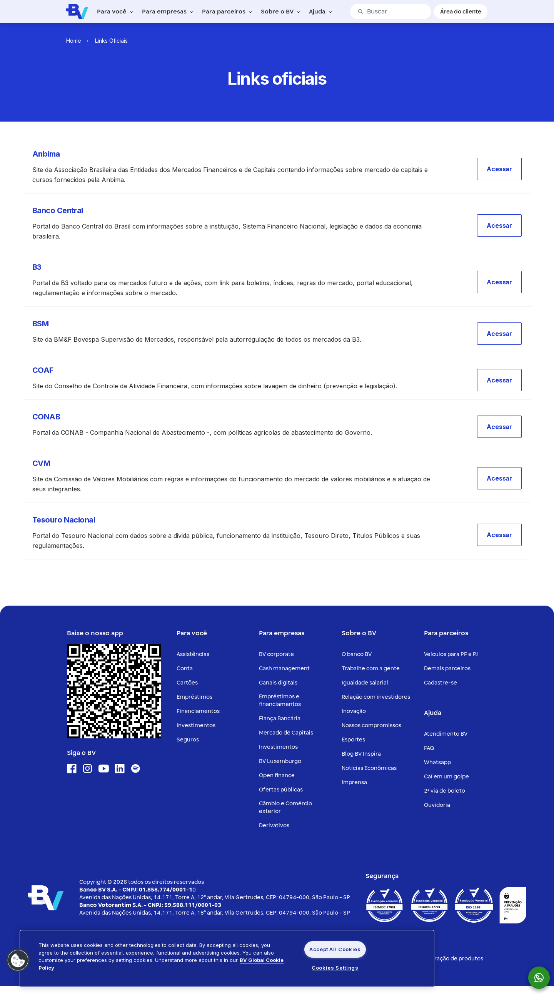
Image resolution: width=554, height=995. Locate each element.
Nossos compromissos (371, 725)
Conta (185, 668)
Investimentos (196, 725)
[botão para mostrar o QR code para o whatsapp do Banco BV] (543, 978)
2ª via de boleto (444, 791)
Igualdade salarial (365, 683)
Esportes (353, 740)
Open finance (277, 775)
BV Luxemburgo (280, 761)
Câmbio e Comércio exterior (285, 807)
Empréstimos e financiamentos (280, 700)
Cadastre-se (440, 683)
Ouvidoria (437, 805)
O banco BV (357, 654)
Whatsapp (437, 762)
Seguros (188, 740)
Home (73, 40)
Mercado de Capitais (286, 733)
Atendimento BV (445, 734)
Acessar (499, 169)
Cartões (187, 683)
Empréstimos (194, 697)
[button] (499, 169)
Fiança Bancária (279, 718)
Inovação (354, 711)
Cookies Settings (335, 968)
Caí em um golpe (446, 777)
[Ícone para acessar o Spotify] (135, 768)
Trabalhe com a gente (371, 668)
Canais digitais (278, 683)
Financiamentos (198, 711)
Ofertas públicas (281, 790)
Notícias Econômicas (369, 768)
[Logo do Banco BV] (77, 11)
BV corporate (276, 654)
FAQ (429, 748)
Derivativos (274, 825)
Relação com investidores (376, 697)
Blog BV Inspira (361, 754)
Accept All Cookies (335, 949)
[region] (227, 958)
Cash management (284, 668)
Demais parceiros (447, 668)
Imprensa (354, 782)
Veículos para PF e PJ (451, 654)
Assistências (193, 654)
